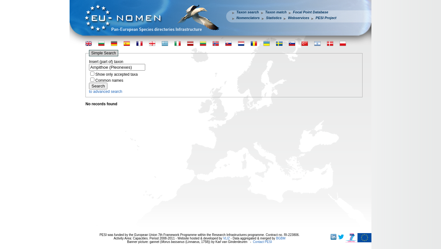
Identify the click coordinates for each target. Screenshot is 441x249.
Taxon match (276, 12)
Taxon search (247, 12)
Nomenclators (248, 18)
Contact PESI (262, 242)
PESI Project (325, 18)
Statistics (274, 18)
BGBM (280, 238)
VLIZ (226, 238)
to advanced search (105, 91)
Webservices (298, 18)
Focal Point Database (310, 12)
